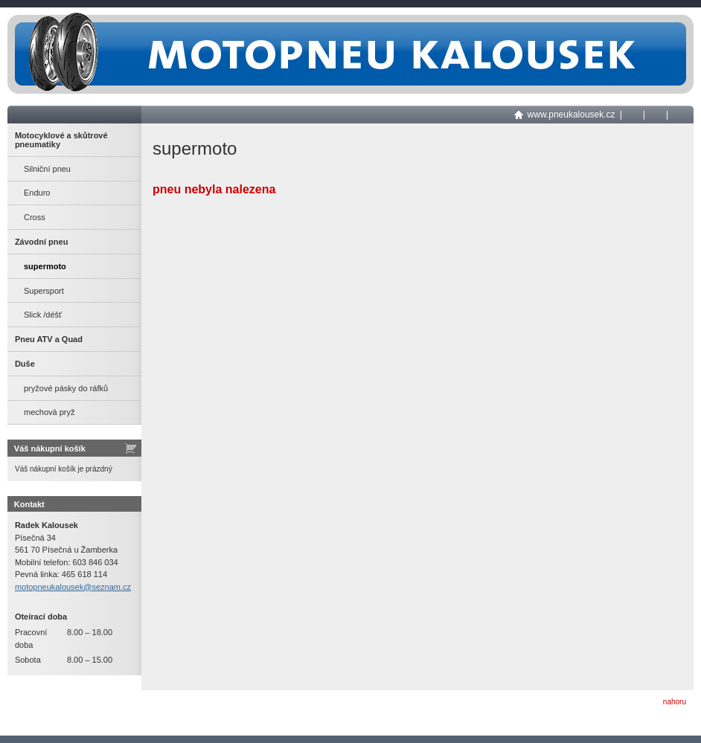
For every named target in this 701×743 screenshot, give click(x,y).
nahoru (674, 702)
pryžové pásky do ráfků (66, 388)
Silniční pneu (47, 168)
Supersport (44, 290)
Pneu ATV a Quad (49, 339)
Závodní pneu (41, 241)
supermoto (45, 266)
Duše (25, 363)
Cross (34, 217)
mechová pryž (49, 412)
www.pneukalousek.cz (571, 114)
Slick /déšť (43, 314)
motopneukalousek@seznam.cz (73, 586)
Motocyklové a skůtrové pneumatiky (61, 140)
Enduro (37, 192)
